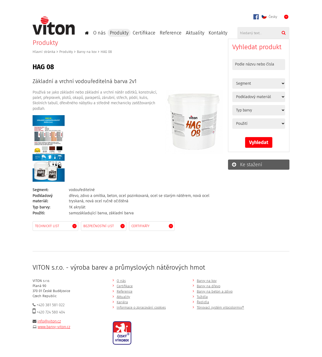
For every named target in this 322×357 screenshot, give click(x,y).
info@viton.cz (49, 321)
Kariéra (122, 302)
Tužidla (202, 297)
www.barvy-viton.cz (54, 327)
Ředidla (203, 302)
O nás (99, 33)
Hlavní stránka (44, 52)
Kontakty (218, 33)
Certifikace (144, 33)
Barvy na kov (87, 52)
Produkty (119, 33)
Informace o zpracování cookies (141, 307)
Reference (171, 33)
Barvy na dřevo (208, 286)
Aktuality (195, 33)
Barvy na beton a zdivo (215, 291)
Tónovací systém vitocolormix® (220, 307)
